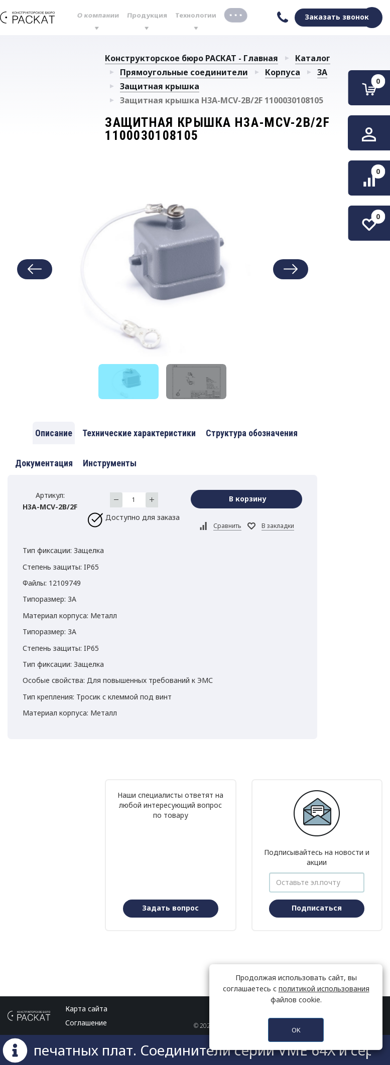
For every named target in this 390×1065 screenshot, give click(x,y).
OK (296, 1029)
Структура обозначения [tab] (252, 433)
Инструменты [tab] (110, 463)
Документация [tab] (44, 463)
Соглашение (86, 1022)
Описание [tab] (53, 433)
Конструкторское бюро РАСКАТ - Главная (191, 58)
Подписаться (317, 908)
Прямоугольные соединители (184, 72)
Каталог (312, 58)
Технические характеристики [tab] (139, 433)
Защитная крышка (159, 86)
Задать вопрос (170, 908)
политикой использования (324, 988)
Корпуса (282, 72)
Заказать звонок (337, 17)
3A (322, 72)
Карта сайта (86, 1008)
